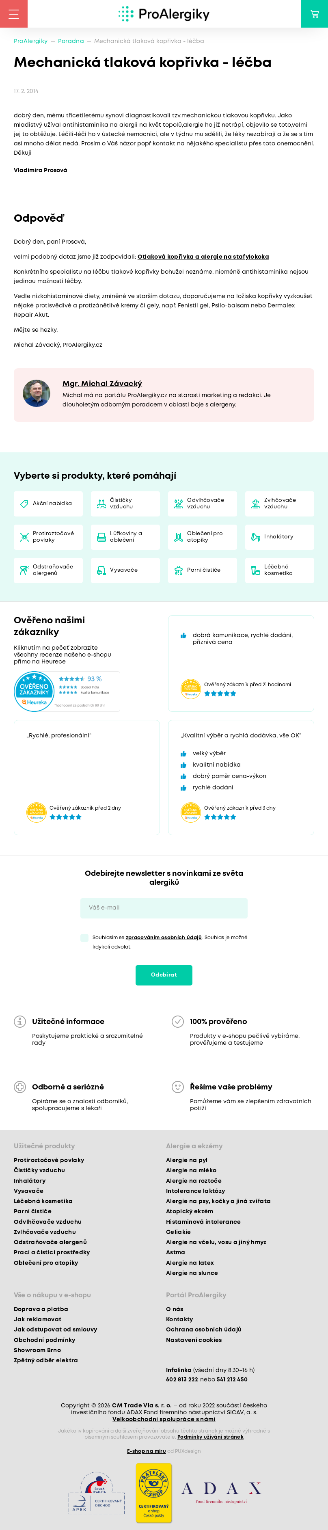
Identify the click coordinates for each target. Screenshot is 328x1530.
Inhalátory (278, 537)
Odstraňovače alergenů (53, 570)
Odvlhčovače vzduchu (205, 503)
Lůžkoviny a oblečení (126, 537)
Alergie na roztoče (194, 1181)
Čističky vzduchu (121, 503)
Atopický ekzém (190, 1211)
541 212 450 (232, 1379)
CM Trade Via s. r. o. (142, 1405)
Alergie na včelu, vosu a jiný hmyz (216, 1242)
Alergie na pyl (187, 1160)
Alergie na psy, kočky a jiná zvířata (218, 1201)
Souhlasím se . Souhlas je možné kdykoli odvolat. (170, 942)
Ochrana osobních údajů (204, 1329)
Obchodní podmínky (45, 1340)
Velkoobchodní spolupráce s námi (164, 1419)
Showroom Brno (37, 1350)
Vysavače (124, 570)
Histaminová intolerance (203, 1222)
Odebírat (164, 975)
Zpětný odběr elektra (46, 1360)
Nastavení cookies (194, 1340)
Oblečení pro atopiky (205, 537)
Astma (176, 1252)
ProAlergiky (31, 41)
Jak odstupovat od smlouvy (55, 1329)
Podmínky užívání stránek (210, 1437)
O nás (174, 1309)
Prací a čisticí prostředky (52, 1252)
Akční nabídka (52, 503)
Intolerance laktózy (195, 1191)
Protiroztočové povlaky (53, 537)
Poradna (71, 41)
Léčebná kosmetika (278, 570)
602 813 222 (182, 1379)
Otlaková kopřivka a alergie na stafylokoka (203, 257)
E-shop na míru (146, 1451)
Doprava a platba (41, 1309)
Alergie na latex (190, 1263)
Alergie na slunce (192, 1273)
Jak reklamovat (38, 1319)
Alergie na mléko (191, 1170)
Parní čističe (203, 570)
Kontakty (179, 1319)
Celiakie (178, 1232)
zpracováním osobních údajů (164, 938)
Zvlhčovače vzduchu (280, 503)
